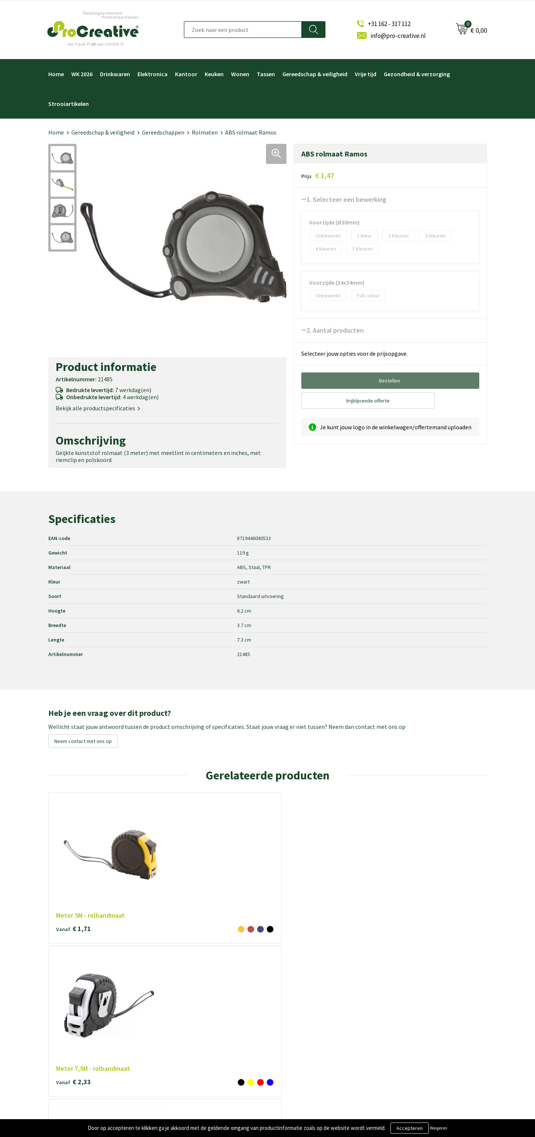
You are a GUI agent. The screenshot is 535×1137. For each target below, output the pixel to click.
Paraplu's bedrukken (300, 1042)
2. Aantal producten (335, 330)
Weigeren (438, 1128)
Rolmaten (205, 132)
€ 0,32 (248, 856)
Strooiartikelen (68, 103)
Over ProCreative (188, 981)
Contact (177, 1042)
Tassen (266, 74)
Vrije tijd (365, 74)
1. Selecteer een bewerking (346, 199)
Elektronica (152, 74)
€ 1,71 (73, 856)
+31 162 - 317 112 (389, 24)
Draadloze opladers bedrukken (312, 993)
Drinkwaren (115, 74)
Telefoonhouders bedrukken (310, 1005)
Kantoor (186, 74)
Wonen (240, 74)
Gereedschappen (163, 132)
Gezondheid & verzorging (417, 74)
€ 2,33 (161, 864)
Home (56, 74)
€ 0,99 (424, 856)
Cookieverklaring (187, 1005)
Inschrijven (406, 1013)
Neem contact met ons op (83, 741)
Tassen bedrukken (298, 1054)
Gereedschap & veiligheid (314, 74)
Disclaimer (180, 1030)
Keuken (214, 74)
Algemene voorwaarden (195, 993)
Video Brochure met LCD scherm (315, 981)
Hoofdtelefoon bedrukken (307, 1030)
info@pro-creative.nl (398, 36)
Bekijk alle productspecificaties (98, 408)
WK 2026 (82, 74)
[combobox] (243, 29)
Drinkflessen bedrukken (305, 1017)
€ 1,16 (336, 864)
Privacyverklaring (187, 1017)
